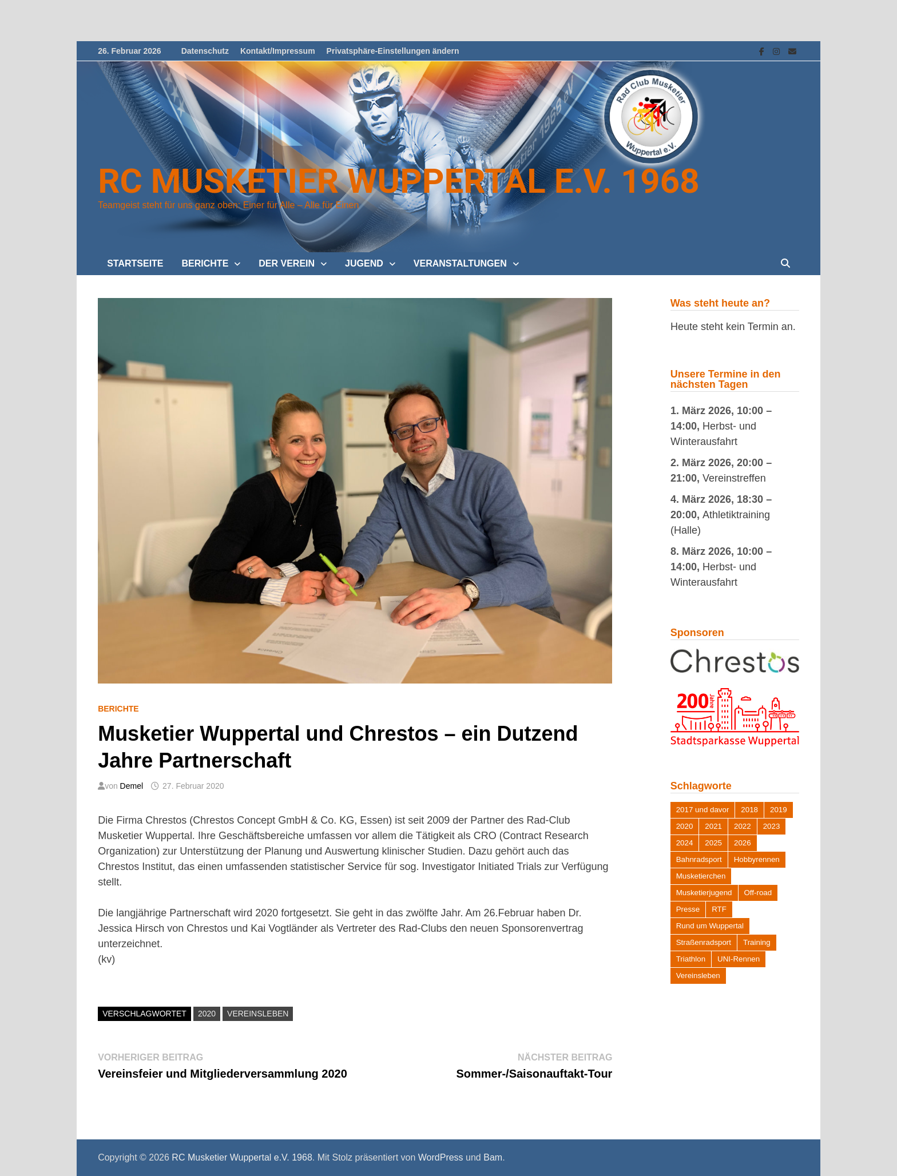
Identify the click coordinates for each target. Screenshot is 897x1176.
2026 (742, 843)
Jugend (364, 263)
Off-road (758, 892)
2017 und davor (702, 809)
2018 (749, 809)
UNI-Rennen (738, 959)
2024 (684, 843)
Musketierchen (701, 876)
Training (757, 942)
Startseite (135, 263)
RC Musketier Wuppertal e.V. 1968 (398, 181)
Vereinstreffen (734, 478)
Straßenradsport (703, 942)
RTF (719, 909)
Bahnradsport (699, 859)
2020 (207, 1013)
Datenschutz (205, 50)
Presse (688, 909)
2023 (771, 826)
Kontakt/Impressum (277, 50)
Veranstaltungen (460, 263)
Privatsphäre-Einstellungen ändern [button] (393, 50)
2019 (778, 809)
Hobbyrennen (757, 859)
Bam (492, 1157)
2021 (713, 826)
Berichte (205, 263)
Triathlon (690, 959)
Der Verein (287, 263)
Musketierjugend (704, 892)
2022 (742, 826)
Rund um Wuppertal (710, 925)
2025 (713, 843)
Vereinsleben (257, 1013)
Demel (131, 785)
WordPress (440, 1157)
